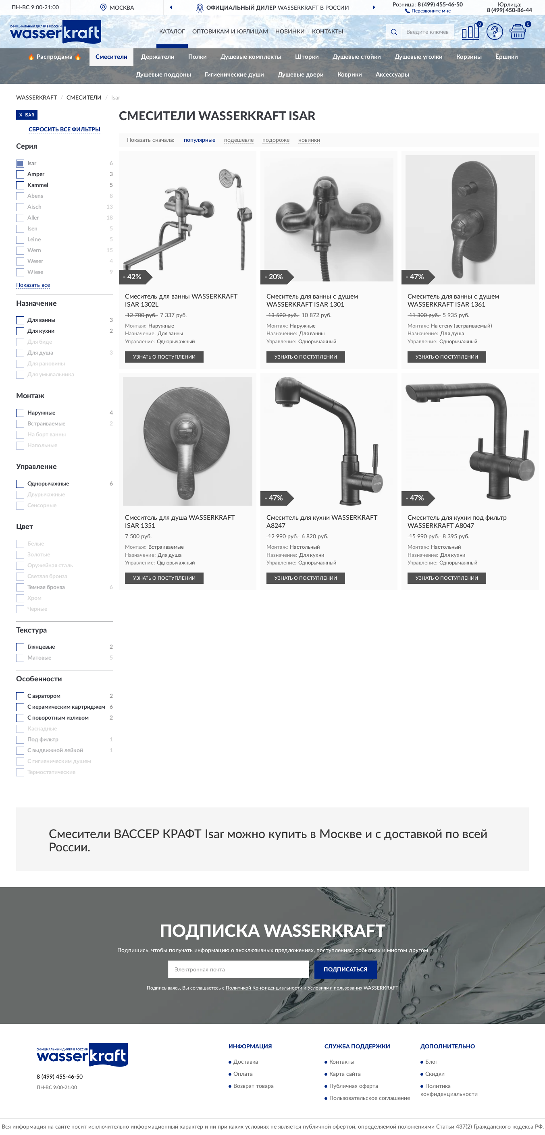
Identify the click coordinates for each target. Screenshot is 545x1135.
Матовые (39, 658)
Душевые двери (301, 75)
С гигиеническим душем (59, 761)
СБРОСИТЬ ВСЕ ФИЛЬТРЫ (64, 130)
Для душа (40, 353)
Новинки (290, 32)
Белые (35, 544)
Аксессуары (392, 75)
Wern (34, 250)
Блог (431, 1062)
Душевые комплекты (250, 57)
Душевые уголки (419, 57)
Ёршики (506, 57)
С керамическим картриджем (66, 707)
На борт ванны (46, 435)
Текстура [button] (31, 630)
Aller (33, 218)
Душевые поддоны (163, 75)
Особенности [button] (39, 679)
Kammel (37, 185)
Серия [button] (26, 146)
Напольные (42, 445)
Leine (34, 240)
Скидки (435, 1074)
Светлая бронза (47, 576)
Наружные (41, 413)
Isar (31, 163)
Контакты (327, 32)
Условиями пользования (335, 988)
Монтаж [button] (30, 396)
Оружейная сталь (50, 566)
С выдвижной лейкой (55, 750)
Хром (34, 598)
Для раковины (46, 364)
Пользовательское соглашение (369, 1099)
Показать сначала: (151, 140)
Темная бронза (46, 587)
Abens (35, 196)
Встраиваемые (46, 424)
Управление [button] (36, 467)
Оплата (243, 1074)
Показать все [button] (33, 285)
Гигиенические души (234, 75)
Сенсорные (41, 505)
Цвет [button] (24, 527)
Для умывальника (50, 375)
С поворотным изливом (58, 718)
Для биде (39, 342)
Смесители (111, 57)
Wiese (35, 272)
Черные (37, 609)
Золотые (38, 555)
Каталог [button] (172, 32)
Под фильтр (42, 740)
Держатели (158, 57)
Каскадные (42, 729)
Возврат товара (253, 1086)
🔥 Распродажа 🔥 (54, 57)
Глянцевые (41, 647)
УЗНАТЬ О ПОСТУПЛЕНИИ (164, 357)
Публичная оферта (353, 1086)
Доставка (245, 1062)
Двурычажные (46, 495)
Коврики (349, 75)
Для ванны (41, 320)
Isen (32, 229)
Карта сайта (345, 1074)
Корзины (469, 57)
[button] (428, 10)
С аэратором (43, 696)
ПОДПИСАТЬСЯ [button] (346, 970)
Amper (35, 174)
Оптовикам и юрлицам (230, 32)
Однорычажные (48, 484)
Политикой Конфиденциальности (264, 988)
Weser (35, 261)
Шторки (307, 57)
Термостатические (51, 772)
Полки (197, 57)
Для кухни (40, 331)
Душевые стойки (357, 57)
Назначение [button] (36, 303)
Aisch (34, 207)
